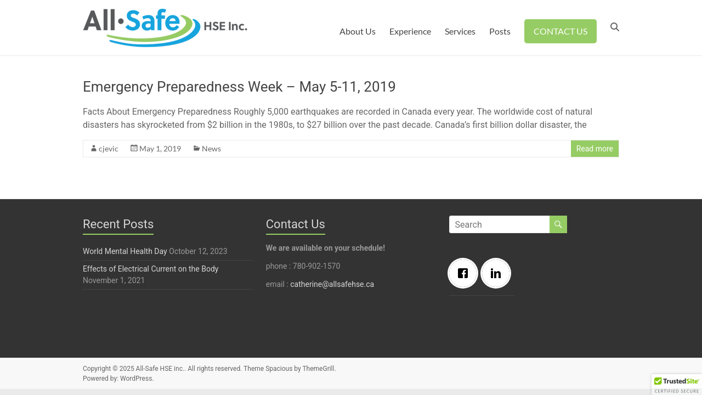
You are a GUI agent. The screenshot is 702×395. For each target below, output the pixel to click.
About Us (357, 31)
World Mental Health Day (125, 251)
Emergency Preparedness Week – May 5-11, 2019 (239, 86)
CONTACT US (560, 31)
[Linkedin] (498, 273)
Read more (594, 148)
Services (460, 31)
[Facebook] (465, 273)
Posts (500, 31)
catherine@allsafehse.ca (332, 284)
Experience (410, 31)
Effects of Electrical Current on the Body (150, 268)
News (211, 148)
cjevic (108, 148)
